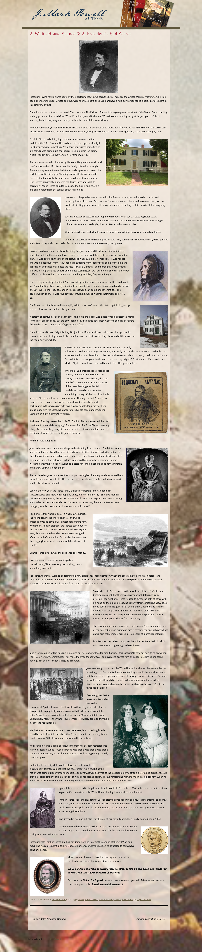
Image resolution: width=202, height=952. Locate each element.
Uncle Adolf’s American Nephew (48, 918)
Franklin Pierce (91, 899)
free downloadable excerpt (107, 884)
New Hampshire (106, 899)
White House (127, 899)
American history (59, 899)
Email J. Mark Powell (52, 939)
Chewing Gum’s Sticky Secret (151, 918)
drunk (81, 899)
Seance (117, 899)
